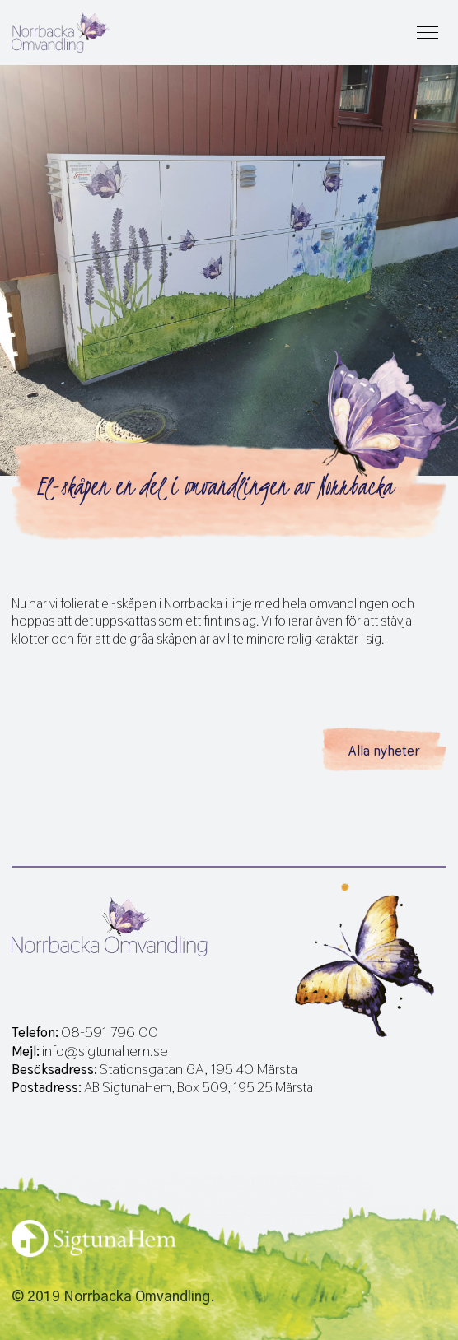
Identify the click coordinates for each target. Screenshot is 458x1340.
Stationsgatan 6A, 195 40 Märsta (198, 1069)
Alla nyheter (384, 751)
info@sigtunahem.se (105, 1051)
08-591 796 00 (109, 1032)
